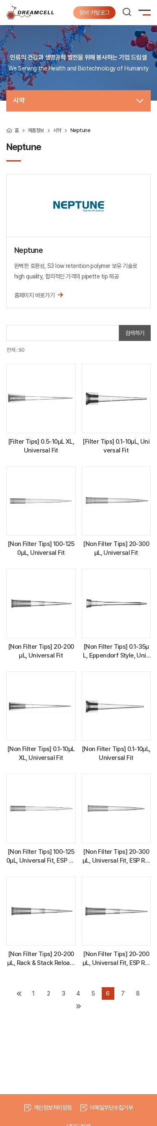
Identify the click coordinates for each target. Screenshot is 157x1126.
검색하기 (134, 333)
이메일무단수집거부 (111, 1107)
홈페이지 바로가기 (39, 294)
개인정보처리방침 (52, 1107)
